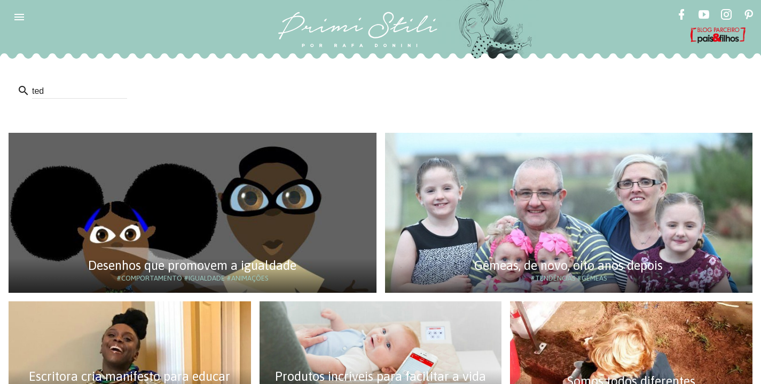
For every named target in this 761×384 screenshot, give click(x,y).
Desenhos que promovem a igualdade (192, 265)
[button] (19, 17)
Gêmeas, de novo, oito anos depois (568, 265)
